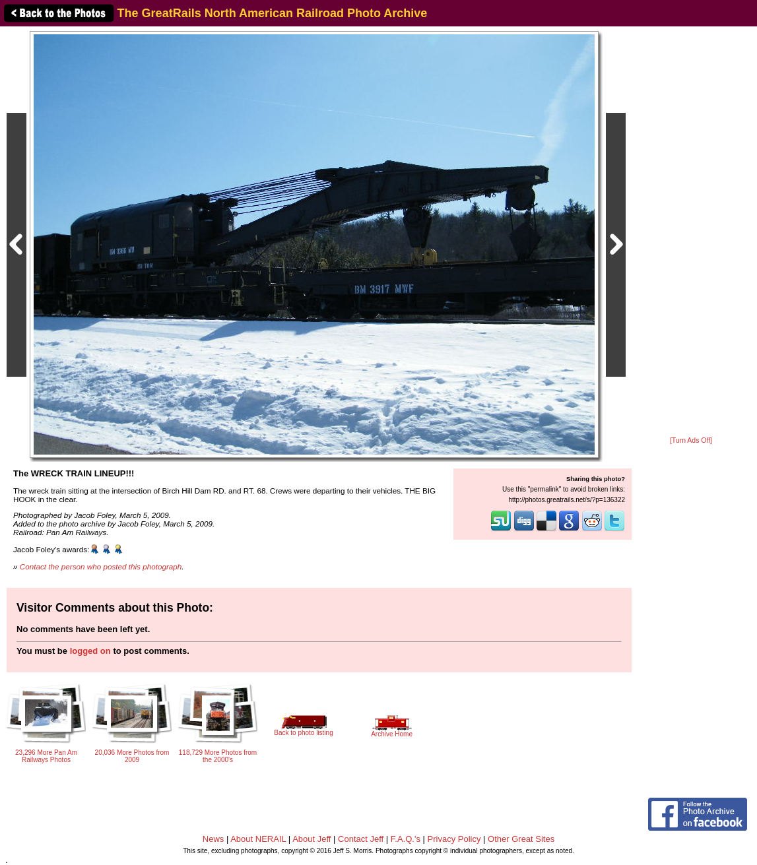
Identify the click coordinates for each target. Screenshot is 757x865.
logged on (90, 651)
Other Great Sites (521, 839)
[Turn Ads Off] (691, 440)
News (213, 839)
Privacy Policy (454, 839)
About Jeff (311, 839)
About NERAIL (258, 839)
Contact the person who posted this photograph (101, 566)
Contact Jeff (360, 839)
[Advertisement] (691, 232)
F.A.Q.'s (405, 839)
